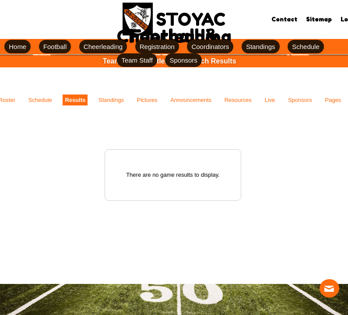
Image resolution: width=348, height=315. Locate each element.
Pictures (147, 100)
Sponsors (300, 100)
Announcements (190, 100)
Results (75, 100)
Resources (238, 100)
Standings (111, 100)
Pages (333, 100)
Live (269, 100)
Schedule (40, 100)
